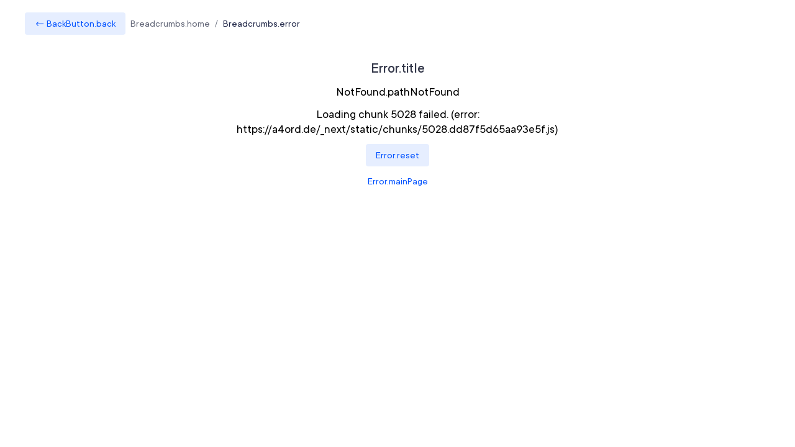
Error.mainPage (398, 181)
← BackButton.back (75, 24)
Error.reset (397, 155)
